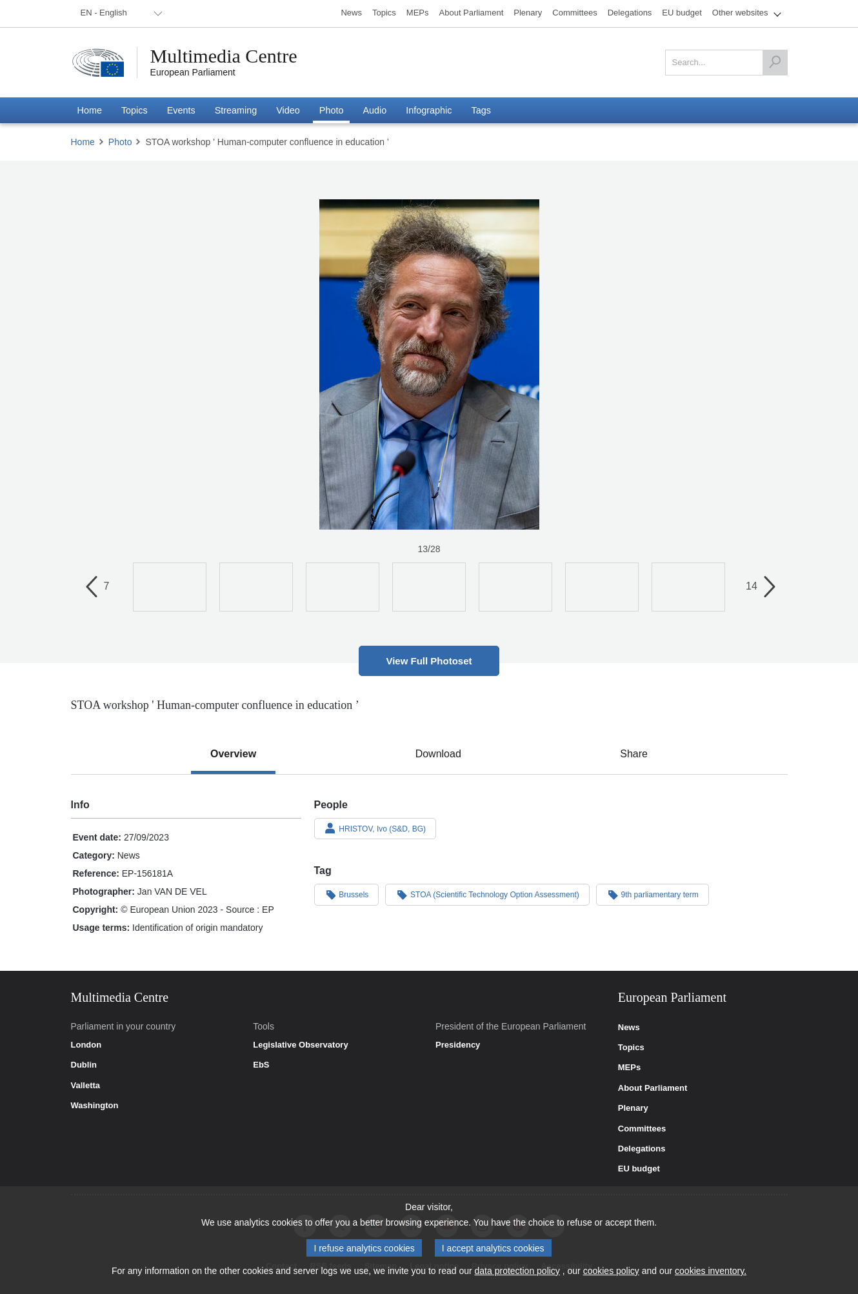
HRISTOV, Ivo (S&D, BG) (375, 828)
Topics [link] (631, 1047)
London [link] (86, 1045)
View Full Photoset (429, 660)
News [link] (629, 1027)
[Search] (775, 62)
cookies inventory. (710, 1271)
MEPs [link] (629, 1067)
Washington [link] (95, 1105)
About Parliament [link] (653, 1088)
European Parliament (192, 72)
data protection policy (517, 1271)
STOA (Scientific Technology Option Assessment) (487, 894)
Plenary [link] (633, 1108)
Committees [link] (642, 1128)
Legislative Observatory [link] (300, 1045)
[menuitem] (119, 13)
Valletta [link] (86, 1085)
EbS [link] (261, 1065)
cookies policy (611, 1271)
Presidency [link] (457, 1045)
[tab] (233, 754)
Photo (120, 142)
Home (83, 142)
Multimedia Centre (223, 56)
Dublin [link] (84, 1065)
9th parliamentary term (652, 894)
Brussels (346, 894)
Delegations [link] (642, 1148)
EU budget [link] (639, 1168)
